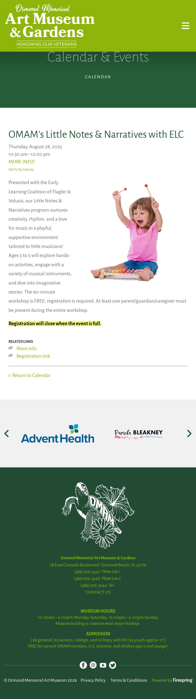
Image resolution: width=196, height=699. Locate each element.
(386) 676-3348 (87, 578)
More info (27, 348)
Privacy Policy (93, 680)
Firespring (182, 680)
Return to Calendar (31, 375)
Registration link (33, 356)
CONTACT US (98, 592)
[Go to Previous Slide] (7, 433)
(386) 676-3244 (93, 585)
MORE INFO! (22, 161)
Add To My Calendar (21, 169)
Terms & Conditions (129, 680)
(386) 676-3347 (87, 571)
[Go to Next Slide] (189, 433)
